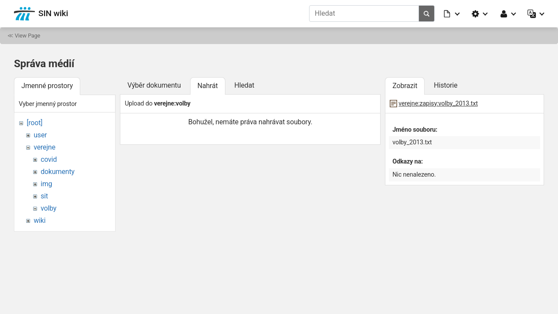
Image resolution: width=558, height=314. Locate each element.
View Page (27, 35)
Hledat (244, 85)
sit (44, 196)
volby (48, 208)
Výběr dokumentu (154, 85)
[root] (34, 123)
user (40, 135)
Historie (445, 85)
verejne (44, 147)
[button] (452, 13)
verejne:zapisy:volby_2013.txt (438, 103)
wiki (39, 220)
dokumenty (58, 171)
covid (49, 159)
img (46, 184)
